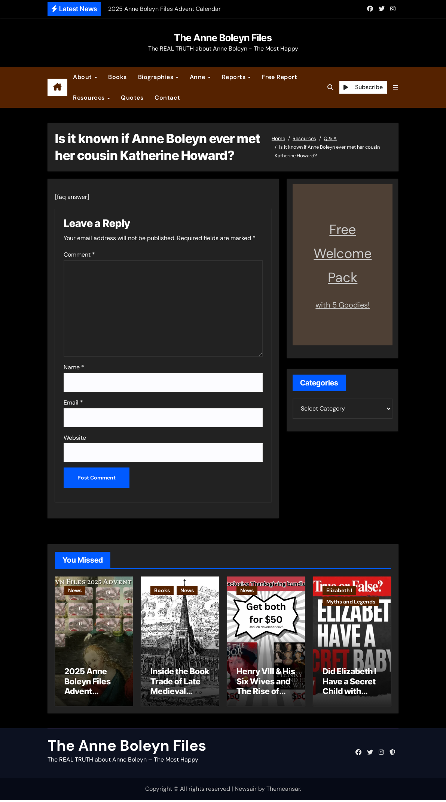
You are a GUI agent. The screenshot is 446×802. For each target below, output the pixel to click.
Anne (198, 77)
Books (117, 77)
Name (74, 367)
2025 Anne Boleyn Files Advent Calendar (87, 688)
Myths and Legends (350, 601)
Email (73, 402)
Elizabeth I (339, 590)
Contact (167, 98)
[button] (395, 87)
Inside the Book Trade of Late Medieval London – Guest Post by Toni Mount (179, 698)
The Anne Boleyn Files (223, 37)
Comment (79, 254)
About (83, 77)
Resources (89, 98)
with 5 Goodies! (342, 305)
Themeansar (283, 791)
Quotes (132, 98)
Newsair (246, 791)
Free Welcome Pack (343, 253)
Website (75, 438)
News (75, 590)
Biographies (156, 77)
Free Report (279, 77)
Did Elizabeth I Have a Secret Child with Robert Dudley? (349, 693)
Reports (234, 77)
